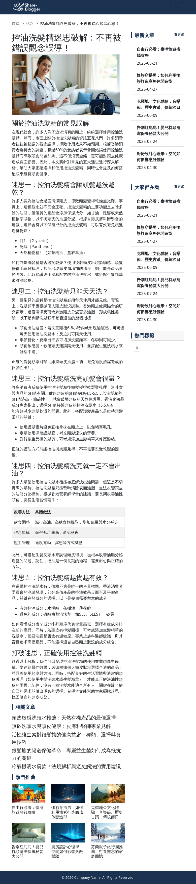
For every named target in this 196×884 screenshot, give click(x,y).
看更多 (179, 34)
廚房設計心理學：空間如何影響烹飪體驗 (67, 851)
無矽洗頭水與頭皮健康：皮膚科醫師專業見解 (61, 726)
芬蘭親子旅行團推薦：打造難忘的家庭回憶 (107, 851)
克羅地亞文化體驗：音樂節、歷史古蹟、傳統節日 (107, 812)
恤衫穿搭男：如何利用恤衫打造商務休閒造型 (67, 812)
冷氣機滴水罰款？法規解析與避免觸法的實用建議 (66, 766)
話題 (30, 23)
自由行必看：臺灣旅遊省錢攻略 (27, 810)
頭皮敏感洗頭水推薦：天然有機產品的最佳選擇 (64, 717)
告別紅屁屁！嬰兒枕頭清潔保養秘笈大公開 (27, 851)
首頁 (16, 23)
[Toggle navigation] (177, 7)
